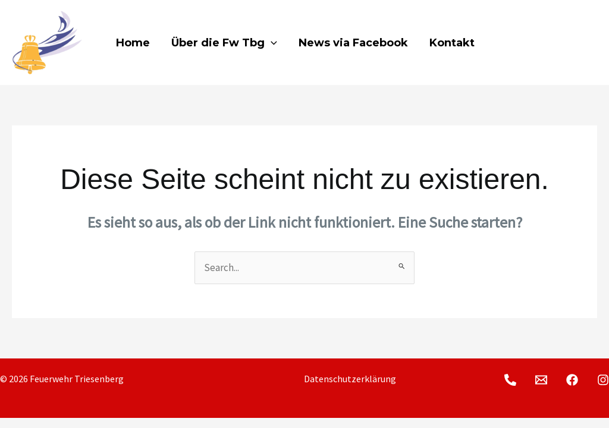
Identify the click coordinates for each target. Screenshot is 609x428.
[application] (271, 43)
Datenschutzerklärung (350, 379)
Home (133, 42)
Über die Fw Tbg (224, 43)
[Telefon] (510, 43)
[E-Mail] (534, 43)
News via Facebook (353, 42)
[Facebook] (558, 43)
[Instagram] (582, 43)
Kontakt (452, 42)
